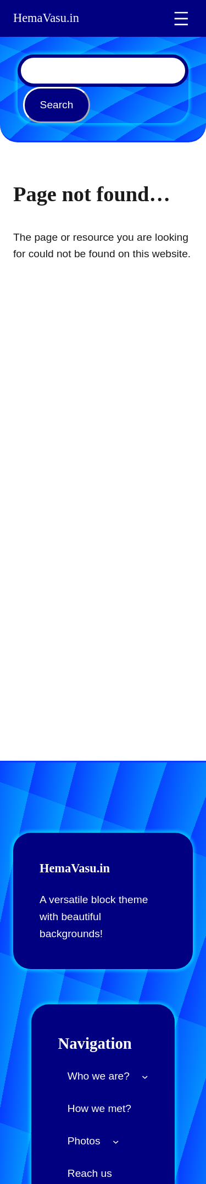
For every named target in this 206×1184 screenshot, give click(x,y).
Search (57, 104)
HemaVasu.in (46, 18)
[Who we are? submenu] (145, 1076)
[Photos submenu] (116, 1141)
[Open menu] (181, 18)
